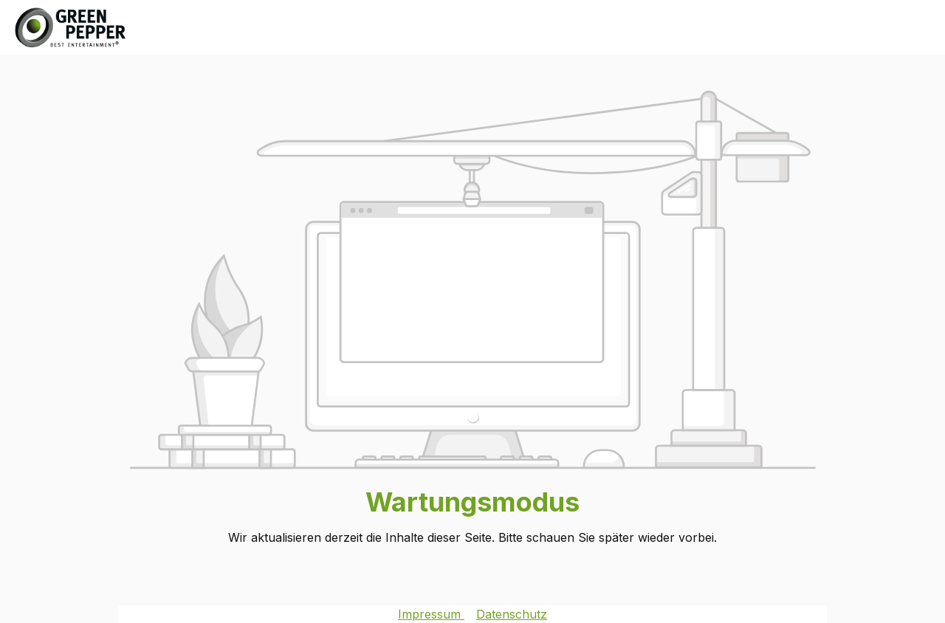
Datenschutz (511, 614)
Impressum (431, 614)
